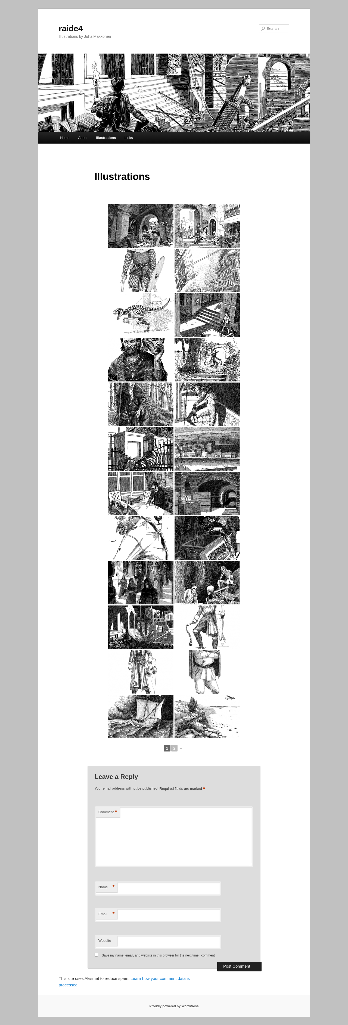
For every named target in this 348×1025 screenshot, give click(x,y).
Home (65, 138)
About (82, 138)
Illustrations (106, 138)
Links (129, 138)
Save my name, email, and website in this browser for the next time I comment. (159, 955)
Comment (107, 812)
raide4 (71, 28)
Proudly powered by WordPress (173, 1006)
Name (106, 887)
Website (104, 941)
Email (106, 914)
